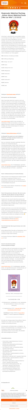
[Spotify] (15, 7)
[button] (26, 390)
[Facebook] (10, 7)
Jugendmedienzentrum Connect (14, 309)
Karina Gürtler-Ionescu (12, 133)
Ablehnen (14, 402)
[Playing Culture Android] (17, 7)
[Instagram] (8, 7)
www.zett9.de (21, 312)
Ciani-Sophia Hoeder (11, 94)
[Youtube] (12, 7)
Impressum (17, 408)
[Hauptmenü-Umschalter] (25, 3)
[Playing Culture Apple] (19, 7)
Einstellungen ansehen (14, 405)
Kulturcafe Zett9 (18, 308)
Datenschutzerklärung (12, 408)
